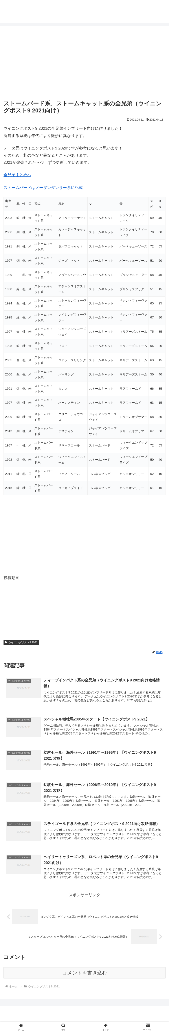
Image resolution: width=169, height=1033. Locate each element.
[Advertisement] (84, 63)
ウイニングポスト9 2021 (21, 642)
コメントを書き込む (84, 974)
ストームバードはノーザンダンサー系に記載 (43, 187)
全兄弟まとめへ (17, 175)
